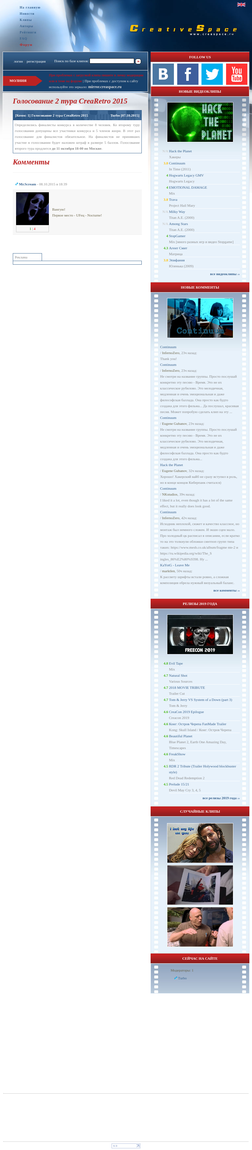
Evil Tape (176, 663)
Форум (26, 45)
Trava (173, 199)
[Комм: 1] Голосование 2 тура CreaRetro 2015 (51, 115)
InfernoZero (170, 353)
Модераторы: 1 (182, 970)
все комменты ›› (227, 590)
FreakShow (177, 754)
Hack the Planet (180, 151)
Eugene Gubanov (174, 423)
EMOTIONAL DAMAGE (188, 187)
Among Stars (178, 224)
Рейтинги (28, 32)
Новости (27, 13)
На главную (30, 7)
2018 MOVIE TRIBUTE (187, 687)
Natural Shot (178, 675)
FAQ (23, 38)
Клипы (26, 20)
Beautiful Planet (180, 736)
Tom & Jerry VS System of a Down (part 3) (200, 700)
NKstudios (170, 494)
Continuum (177, 163)
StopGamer (177, 236)
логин (18, 61)
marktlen (168, 571)
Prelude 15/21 (179, 784)
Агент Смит (178, 248)
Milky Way (177, 212)
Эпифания (177, 260)
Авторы (26, 26)
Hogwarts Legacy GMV (186, 175)
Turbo (115, 115)
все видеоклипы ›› (225, 274)
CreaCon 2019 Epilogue (186, 712)
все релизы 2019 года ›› (221, 798)
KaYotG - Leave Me (175, 565)
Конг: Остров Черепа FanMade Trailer (197, 724)
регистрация (36, 61)
